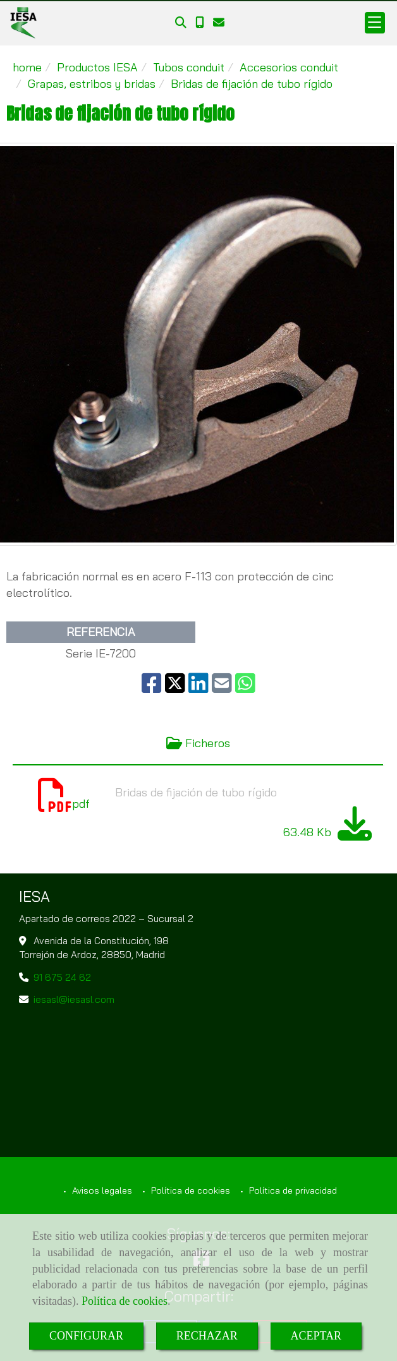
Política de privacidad (292, 1190)
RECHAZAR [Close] (207, 1335)
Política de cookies (125, 1301)
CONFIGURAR (86, 1335)
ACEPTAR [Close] (316, 1335)
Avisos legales (101, 1190)
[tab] (198, 743)
